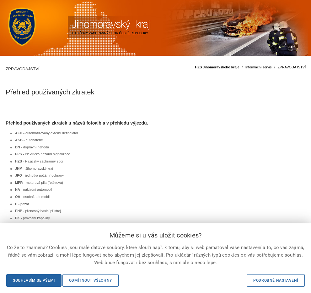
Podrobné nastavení (275, 280)
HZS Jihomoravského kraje (217, 67)
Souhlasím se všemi (34, 280)
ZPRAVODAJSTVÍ (292, 67)
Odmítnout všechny (90, 280)
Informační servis (258, 67)
